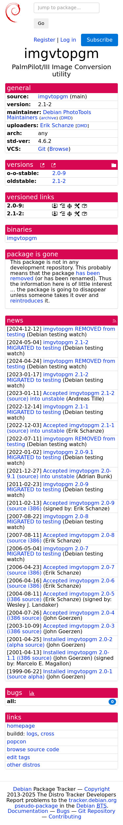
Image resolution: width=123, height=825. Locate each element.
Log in (68, 39)
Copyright (97, 789)
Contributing (65, 817)
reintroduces (26, 301)
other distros (23, 765)
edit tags (18, 757)
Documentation (28, 811)
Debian (22, 789)
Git (42, 149)
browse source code (33, 749)
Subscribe (100, 40)
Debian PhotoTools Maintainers (49, 115)
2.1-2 (59, 181)
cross (47, 734)
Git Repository (96, 811)
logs (32, 734)
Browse (58, 149)
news (15, 320)
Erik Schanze (57, 125)
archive (48, 117)
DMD (66, 117)
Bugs (63, 811)
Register (44, 39)
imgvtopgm (53, 96)
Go (41, 23)
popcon (16, 741)
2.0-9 (59, 173)
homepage (21, 726)
